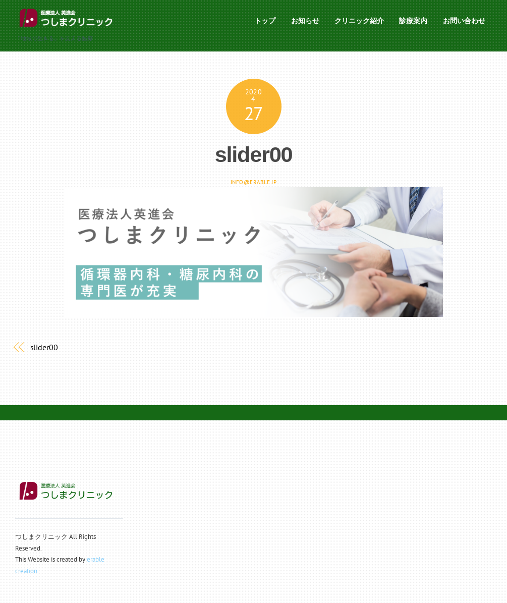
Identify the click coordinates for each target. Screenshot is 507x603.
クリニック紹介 (359, 21)
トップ (264, 21)
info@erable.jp (254, 182)
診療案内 (413, 21)
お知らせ (305, 21)
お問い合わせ (464, 21)
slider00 (254, 154)
